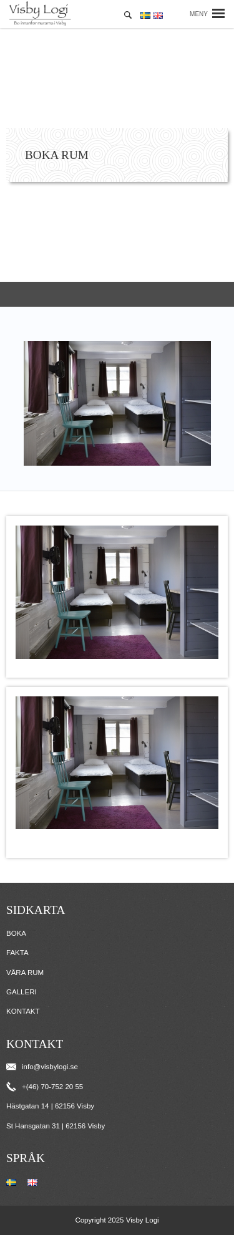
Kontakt (23, 1011)
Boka (16, 933)
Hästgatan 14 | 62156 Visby (50, 1106)
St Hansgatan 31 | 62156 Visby (55, 1126)
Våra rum (25, 972)
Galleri (21, 992)
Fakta (17, 952)
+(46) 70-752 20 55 (44, 1086)
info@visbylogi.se (42, 1066)
